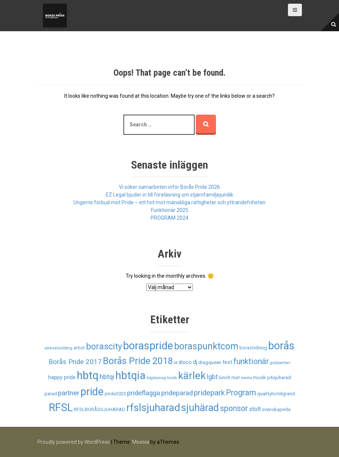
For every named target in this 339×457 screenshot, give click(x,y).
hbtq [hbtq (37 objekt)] (87, 375)
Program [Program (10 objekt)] (241, 392)
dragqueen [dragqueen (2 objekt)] (209, 362)
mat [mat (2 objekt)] (235, 377)
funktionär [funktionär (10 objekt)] (251, 361)
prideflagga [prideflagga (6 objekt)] (143, 393)
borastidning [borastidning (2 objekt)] (253, 347)
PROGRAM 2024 (169, 218)
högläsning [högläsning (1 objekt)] (156, 377)
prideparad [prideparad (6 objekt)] (177, 393)
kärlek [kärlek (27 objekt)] (192, 376)
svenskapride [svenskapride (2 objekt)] (276, 409)
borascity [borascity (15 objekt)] (104, 346)
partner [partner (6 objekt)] (68, 393)
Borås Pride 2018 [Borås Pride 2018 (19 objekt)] (138, 361)
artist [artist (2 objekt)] (79, 347)
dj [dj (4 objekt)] (195, 362)
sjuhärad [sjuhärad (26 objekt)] (200, 408)
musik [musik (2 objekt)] (259, 377)
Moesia (140, 442)
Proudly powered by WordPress (73, 442)
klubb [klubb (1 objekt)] (172, 377)
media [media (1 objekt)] (246, 377)
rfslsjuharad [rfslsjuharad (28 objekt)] (153, 408)
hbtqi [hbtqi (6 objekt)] (107, 377)
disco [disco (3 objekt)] (185, 362)
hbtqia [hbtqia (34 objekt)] (130, 375)
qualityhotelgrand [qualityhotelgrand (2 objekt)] (276, 393)
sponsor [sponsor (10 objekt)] (234, 408)
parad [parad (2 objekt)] (50, 393)
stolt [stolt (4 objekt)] (255, 409)
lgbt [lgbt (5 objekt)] (212, 377)
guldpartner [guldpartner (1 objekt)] (280, 362)
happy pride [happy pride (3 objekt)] (62, 377)
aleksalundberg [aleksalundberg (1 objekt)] (58, 348)
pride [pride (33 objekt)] (92, 391)
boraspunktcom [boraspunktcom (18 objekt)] (206, 346)
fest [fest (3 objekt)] (227, 362)
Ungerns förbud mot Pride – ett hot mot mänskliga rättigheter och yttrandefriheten (169, 202)
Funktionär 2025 (169, 210)
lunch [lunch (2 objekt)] (224, 377)
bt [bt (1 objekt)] (175, 362)
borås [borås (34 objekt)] (281, 345)
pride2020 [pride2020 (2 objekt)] (115, 393)
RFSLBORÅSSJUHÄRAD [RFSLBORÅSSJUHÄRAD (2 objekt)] (99, 409)
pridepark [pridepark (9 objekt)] (209, 392)
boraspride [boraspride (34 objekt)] (148, 345)
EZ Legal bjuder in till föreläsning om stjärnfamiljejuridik (169, 195)
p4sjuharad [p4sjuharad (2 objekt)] (279, 377)
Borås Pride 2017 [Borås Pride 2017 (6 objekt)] (75, 362)
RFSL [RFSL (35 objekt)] (61, 407)
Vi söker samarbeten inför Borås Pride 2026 (169, 187)
